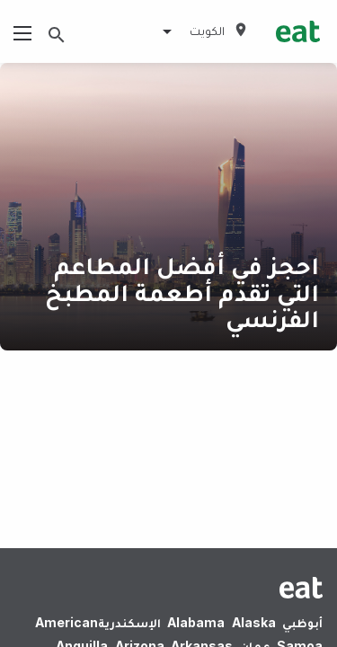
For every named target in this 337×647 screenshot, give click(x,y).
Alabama (196, 622)
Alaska (254, 622)
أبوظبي (302, 622)
